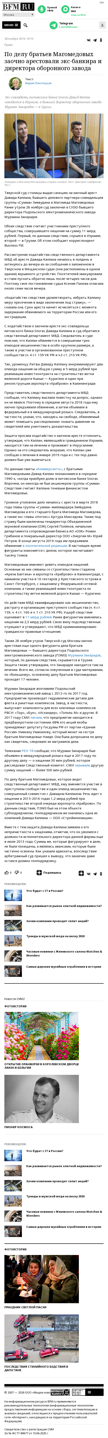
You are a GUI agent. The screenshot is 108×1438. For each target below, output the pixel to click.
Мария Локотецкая (38, 83)
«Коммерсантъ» (48, 469)
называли (82, 765)
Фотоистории (15, 1006)
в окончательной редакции (45, 545)
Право (8, 44)
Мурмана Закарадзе (84, 655)
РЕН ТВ (28, 750)
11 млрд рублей (38, 617)
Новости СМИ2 (14, 999)
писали (36, 717)
